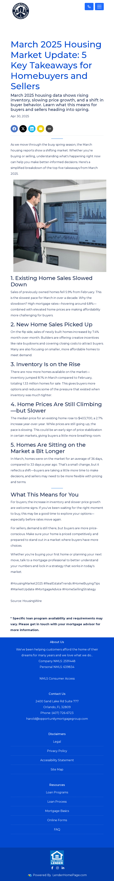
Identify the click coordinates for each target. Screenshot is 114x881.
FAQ (57, 829)
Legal (57, 741)
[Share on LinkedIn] (31, 128)
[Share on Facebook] (14, 128)
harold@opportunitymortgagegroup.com (57, 718)
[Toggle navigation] (99, 6)
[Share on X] (23, 128)
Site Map (57, 769)
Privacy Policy (57, 751)
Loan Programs (57, 792)
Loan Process (57, 801)
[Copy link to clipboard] (49, 128)
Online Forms (57, 820)
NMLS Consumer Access (57, 678)
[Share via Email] (40, 128)
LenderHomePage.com (70, 875)
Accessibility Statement (57, 760)
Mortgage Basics (57, 811)
